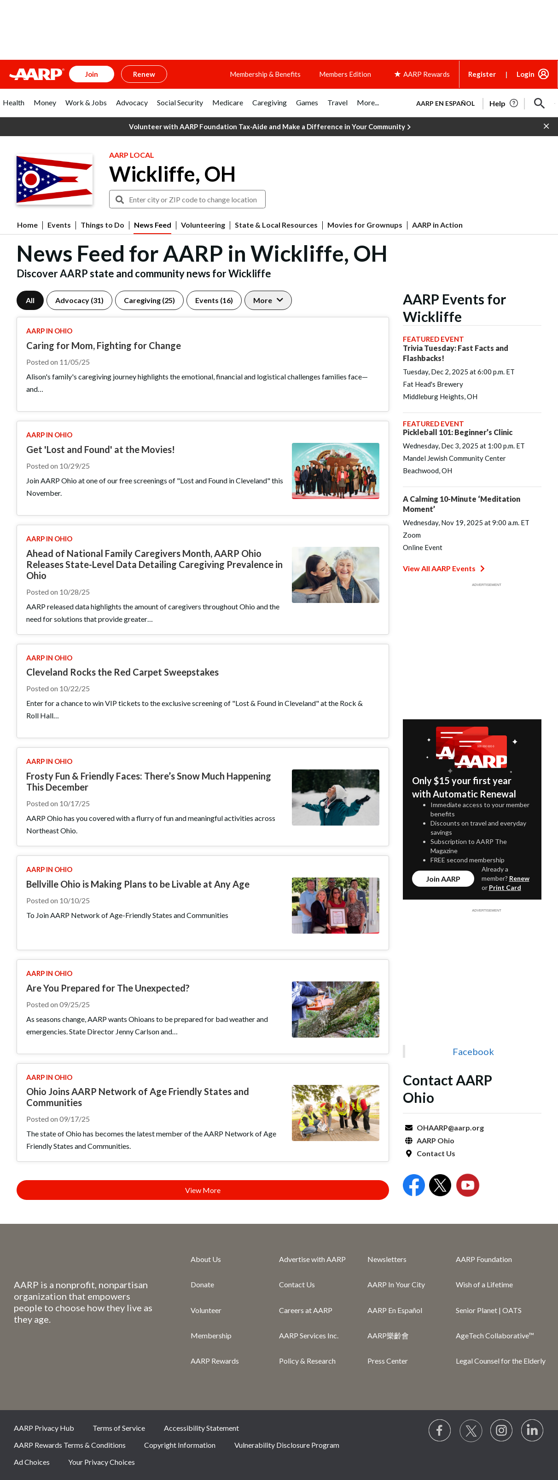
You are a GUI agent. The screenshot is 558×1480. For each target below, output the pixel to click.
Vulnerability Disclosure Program (286, 1444)
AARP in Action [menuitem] (437, 225)
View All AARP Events (444, 568)
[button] (539, 103)
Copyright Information (179, 1444)
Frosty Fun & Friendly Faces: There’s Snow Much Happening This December (148, 781)
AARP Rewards (215, 1360)
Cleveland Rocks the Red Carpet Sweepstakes (122, 671)
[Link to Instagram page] (501, 1430)
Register (482, 74)
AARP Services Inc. (308, 1335)
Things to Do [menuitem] (102, 225)
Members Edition (345, 74)
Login (526, 74)
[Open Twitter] (440, 1186)
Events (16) (214, 300)
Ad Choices (32, 1461)
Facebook (473, 1051)
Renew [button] (144, 74)
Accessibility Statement (201, 1427)
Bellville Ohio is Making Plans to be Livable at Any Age (138, 883)
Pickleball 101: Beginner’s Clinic (457, 432)
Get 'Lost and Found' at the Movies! (100, 449)
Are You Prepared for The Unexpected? (108, 987)
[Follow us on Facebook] (440, 1430)
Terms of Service (119, 1427)
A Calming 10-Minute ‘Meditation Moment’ (461, 503)
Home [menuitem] (27, 225)
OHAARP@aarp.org (450, 1127)
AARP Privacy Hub (44, 1427)
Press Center (387, 1360)
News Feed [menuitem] (152, 225)
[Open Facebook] (414, 1186)
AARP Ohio (435, 1140)
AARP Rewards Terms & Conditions (70, 1444)
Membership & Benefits (265, 74)
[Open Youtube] (467, 1186)
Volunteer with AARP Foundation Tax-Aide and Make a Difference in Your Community (270, 127)
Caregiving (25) (149, 300)
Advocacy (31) (79, 300)
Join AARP (443, 878)
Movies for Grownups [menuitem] (364, 225)
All (30, 300)
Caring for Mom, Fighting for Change (103, 345)
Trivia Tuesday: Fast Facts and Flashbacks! (455, 353)
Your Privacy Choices (101, 1461)
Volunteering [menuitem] (203, 225)
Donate (202, 1284)
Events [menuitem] (59, 225)
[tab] (13, 107)
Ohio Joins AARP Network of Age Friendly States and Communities (137, 1097)
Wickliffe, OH (172, 173)
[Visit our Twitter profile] (470, 1430)
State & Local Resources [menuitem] (276, 225)
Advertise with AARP (312, 1259)
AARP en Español (445, 103)
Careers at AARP (305, 1310)
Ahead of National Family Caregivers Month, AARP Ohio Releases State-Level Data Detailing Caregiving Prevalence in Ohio (154, 564)
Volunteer (206, 1310)
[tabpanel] (481, 102)
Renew (519, 878)
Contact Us (436, 1153)
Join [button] (91, 74)
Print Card (505, 887)
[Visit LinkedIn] (532, 1430)
